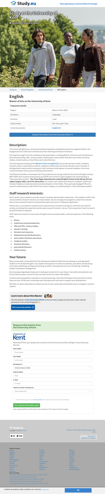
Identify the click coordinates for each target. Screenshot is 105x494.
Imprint (69, 430)
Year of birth (18, 372)
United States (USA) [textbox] (22, 368)
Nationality (17, 364)
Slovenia (72, 461)
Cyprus (11, 458)
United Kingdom (27, 90)
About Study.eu (87, 430)
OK (78, 490)
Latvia (41, 460)
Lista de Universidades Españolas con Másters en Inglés (26, 479)
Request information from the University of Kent (52, 135)
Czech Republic (14, 460)
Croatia (11, 456)
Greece (41, 450)
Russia (71, 456)
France (11, 469)
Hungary (42, 452)
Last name (17, 356)
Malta (41, 465)
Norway (41, 469)
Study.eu (13, 90)
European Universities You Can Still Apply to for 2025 (25, 481)
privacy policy (37, 400)
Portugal (72, 452)
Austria (11, 450)
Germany (12, 471)
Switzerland (73, 467)
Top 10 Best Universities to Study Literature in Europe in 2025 (28, 475)
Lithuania (42, 463)
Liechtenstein (43, 461)
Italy (40, 458)
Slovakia (72, 460)
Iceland (41, 454)
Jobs (94, 430)
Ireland (41, 456)
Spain (71, 463)
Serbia (71, 458)
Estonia (11, 463)
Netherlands (43, 467)
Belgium (12, 452)
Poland (71, 450)
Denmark (12, 461)
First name (17, 349)
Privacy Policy (77, 430)
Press (94, 432)
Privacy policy (45, 489)
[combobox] (52, 368)
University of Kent (45, 90)
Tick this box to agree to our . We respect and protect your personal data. (43, 400)
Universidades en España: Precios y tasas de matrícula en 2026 (28, 483)
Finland (11, 467)
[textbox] (52, 391)
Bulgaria (12, 454)
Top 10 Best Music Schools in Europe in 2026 (23, 477)
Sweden (71, 465)
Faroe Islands (13, 465)
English (55, 128)
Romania (72, 454)
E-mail (15, 380)
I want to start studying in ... (24, 388)
